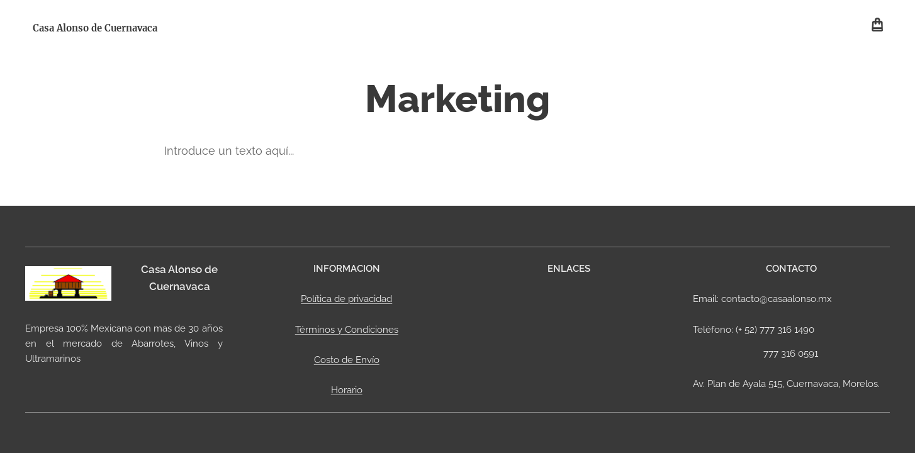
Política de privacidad (346, 299)
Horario (346, 390)
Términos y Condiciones (346, 329)
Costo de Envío (346, 360)
